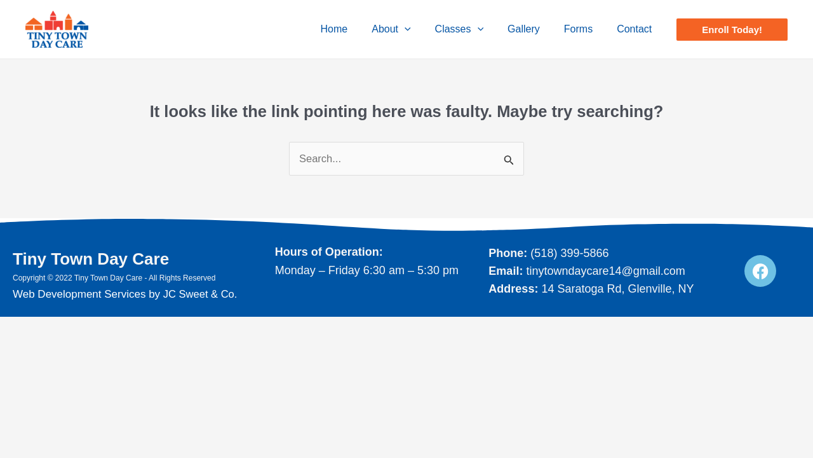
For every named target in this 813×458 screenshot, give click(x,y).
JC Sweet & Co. (201, 294)
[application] (421, 29)
